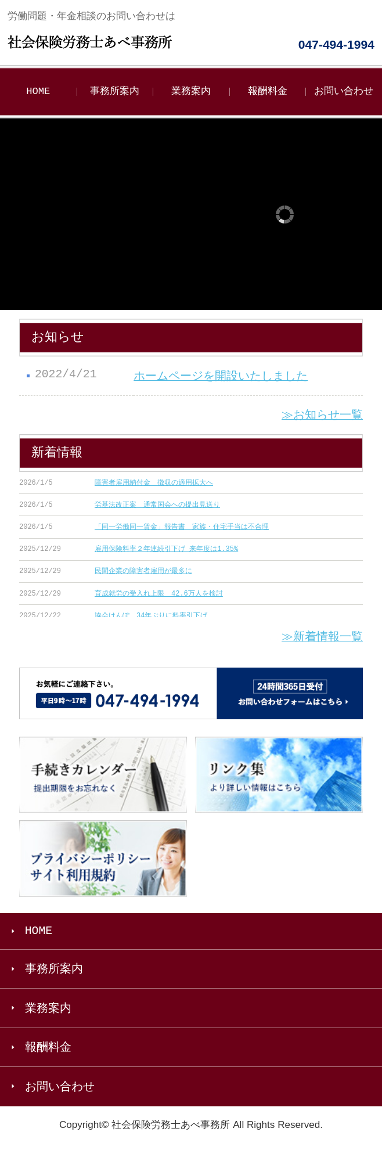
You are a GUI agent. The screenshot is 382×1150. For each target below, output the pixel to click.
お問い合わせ (343, 91)
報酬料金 (267, 91)
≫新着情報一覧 (322, 638)
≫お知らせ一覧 (322, 415)
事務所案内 (114, 91)
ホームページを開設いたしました (221, 376)
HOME (38, 91)
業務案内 (191, 91)
